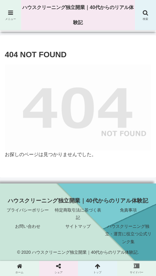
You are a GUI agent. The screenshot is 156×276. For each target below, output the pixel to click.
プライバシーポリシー (28, 210)
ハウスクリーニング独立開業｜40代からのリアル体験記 (78, 15)
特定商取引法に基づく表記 (78, 214)
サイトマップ (78, 226)
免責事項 (128, 210)
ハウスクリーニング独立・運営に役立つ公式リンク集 (128, 234)
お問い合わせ (27, 226)
